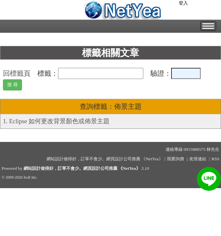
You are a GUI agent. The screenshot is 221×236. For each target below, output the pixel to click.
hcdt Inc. (30, 177)
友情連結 (197, 158)
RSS (215, 158)
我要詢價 (175, 158)
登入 (183, 3)
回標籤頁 (16, 73)
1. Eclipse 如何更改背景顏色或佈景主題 (56, 121)
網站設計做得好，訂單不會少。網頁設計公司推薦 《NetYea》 (82, 168)
